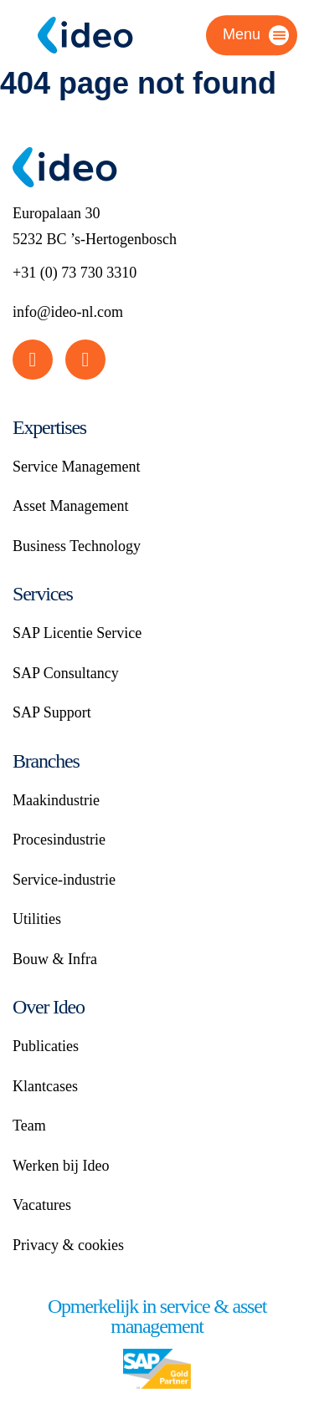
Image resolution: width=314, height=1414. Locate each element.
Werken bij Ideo (61, 1165)
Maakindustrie (56, 800)
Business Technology (77, 546)
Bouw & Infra (55, 959)
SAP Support (52, 712)
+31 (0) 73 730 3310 (74, 272)
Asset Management (70, 506)
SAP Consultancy (66, 673)
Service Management (76, 466)
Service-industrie (64, 879)
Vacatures (42, 1205)
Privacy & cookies (68, 1245)
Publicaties (46, 1046)
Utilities (37, 919)
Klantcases (45, 1086)
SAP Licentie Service (77, 633)
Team (29, 1125)
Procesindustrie (59, 839)
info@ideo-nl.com (68, 312)
